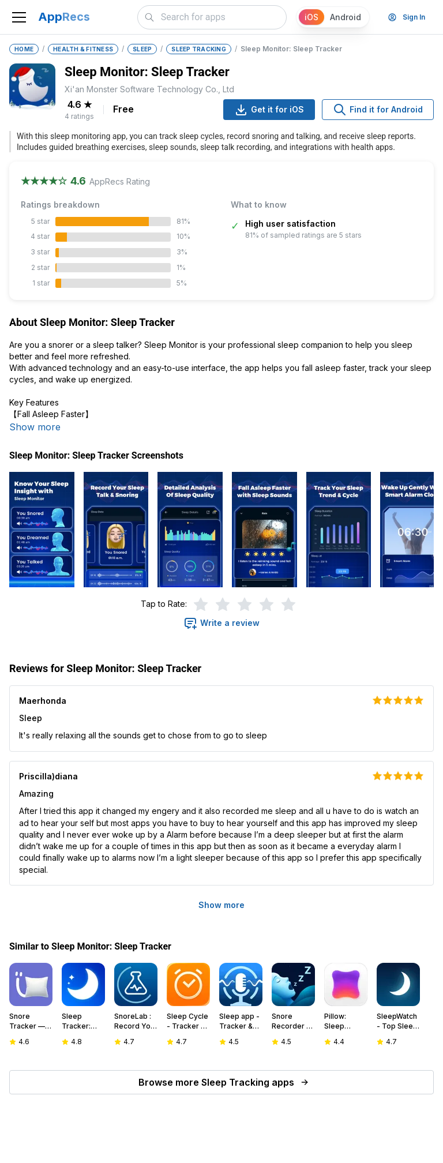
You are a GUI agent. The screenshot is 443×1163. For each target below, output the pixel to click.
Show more (35, 427)
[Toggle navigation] (19, 17)
